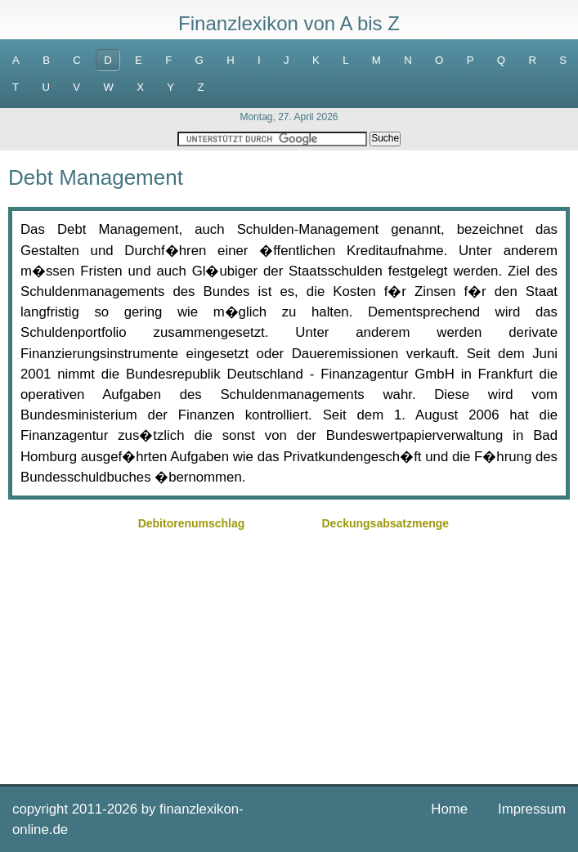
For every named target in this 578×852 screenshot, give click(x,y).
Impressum (532, 809)
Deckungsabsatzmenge (385, 523)
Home (449, 809)
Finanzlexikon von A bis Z (289, 23)
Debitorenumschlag (191, 523)
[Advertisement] (289, 649)
